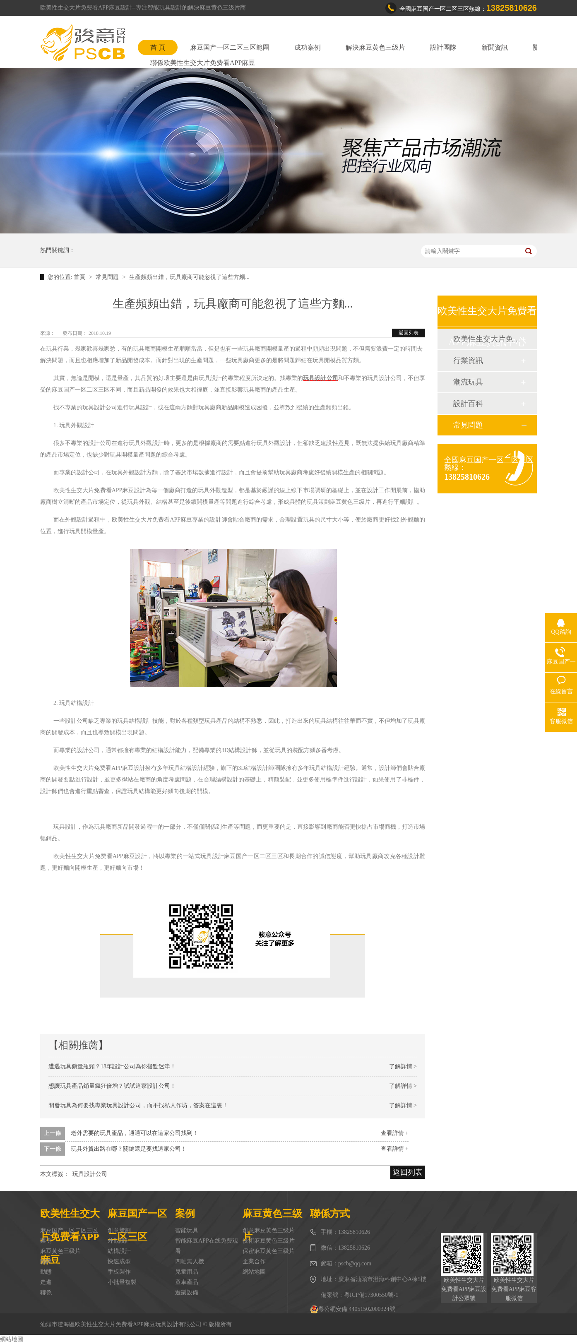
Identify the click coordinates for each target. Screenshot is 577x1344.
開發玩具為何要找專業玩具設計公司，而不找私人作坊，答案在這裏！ (138, 1105)
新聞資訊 (494, 47)
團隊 (46, 1261)
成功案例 (307, 47)
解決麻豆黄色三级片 (375, 47)
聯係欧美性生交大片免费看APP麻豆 (202, 62)
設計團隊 (443, 47)
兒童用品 (186, 1272)
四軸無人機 (189, 1261)
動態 (46, 1272)
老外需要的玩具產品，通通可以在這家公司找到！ (134, 1133)
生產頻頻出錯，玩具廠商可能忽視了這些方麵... (189, 277)
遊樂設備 (186, 1292)
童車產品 (186, 1282)
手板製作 (119, 1272)
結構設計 (119, 1251)
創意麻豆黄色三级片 (269, 1230)
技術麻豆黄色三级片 (269, 1241)
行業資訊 (468, 360)
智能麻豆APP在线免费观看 (206, 1246)
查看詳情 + (395, 1133)
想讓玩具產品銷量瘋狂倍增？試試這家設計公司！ (112, 1086)
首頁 (80, 277)
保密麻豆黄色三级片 (269, 1251)
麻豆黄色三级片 (60, 1251)
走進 (46, 1282)
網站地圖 (254, 1272)
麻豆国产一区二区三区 (69, 1230)
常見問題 (108, 277)
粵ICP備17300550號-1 (371, 1295)
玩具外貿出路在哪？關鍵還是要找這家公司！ (129, 1149)
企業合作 (254, 1261)
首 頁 (157, 47)
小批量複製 (122, 1282)
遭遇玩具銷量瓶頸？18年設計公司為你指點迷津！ (112, 1066)
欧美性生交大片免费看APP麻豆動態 (486, 339)
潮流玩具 (468, 382)
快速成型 (119, 1261)
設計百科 (468, 403)
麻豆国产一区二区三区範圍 (229, 47)
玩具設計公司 (89, 1174)
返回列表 (408, 333)
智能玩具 (186, 1230)
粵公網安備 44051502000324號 (352, 1309)
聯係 (46, 1292)
